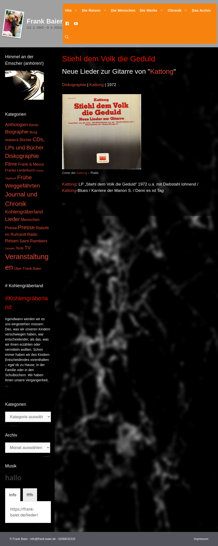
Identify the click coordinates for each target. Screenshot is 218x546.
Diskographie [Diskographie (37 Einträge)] (22, 156)
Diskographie (74, 84)
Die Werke (152, 10)
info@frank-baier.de (43, 539)
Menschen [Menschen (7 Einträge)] (30, 219)
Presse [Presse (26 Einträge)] (26, 227)
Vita (72, 10)
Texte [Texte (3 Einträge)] (20, 248)
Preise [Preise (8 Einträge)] (11, 227)
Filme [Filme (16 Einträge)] (11, 164)
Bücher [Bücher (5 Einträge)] (26, 140)
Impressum (201, 539)
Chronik (179, 10)
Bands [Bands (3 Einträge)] (33, 125)
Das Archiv (201, 10)
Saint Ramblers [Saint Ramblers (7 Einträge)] (34, 241)
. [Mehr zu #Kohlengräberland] (9, 385)
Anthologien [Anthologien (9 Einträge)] (16, 124)
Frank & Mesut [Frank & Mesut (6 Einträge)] (31, 164)
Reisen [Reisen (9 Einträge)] (12, 240)
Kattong (162, 71)
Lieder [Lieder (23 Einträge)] (12, 219)
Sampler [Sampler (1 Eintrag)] (10, 248)
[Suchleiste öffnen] (67, 37)
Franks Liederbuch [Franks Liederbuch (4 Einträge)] (20, 170)
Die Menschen (123, 10)
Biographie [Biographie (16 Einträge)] (17, 131)
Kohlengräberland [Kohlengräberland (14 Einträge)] (24, 211)
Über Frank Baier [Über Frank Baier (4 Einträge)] (27, 268)
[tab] (12, 494)
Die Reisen (95, 10)
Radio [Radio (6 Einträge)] (32, 234)
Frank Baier (45, 21)
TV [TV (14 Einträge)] (27, 247)
